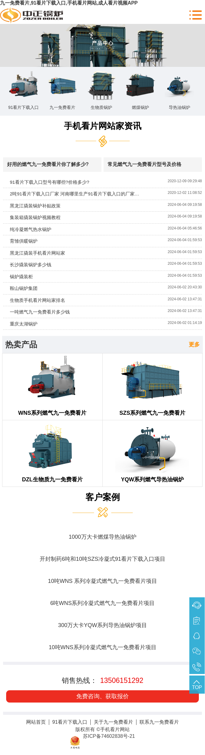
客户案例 (102, 497)
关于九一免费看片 (113, 722)
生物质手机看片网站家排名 (37, 300)
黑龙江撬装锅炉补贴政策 (35, 205)
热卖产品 (21, 344)
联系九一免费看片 (159, 722)
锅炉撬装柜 (21, 276)
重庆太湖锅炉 (23, 323)
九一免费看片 (62, 107)
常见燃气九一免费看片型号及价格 (144, 164)
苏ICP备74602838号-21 (109, 736)
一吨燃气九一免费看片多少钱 (40, 311)
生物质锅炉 (101, 107)
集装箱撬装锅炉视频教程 (35, 217)
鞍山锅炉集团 (23, 288)
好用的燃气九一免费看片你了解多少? (48, 164)
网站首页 (36, 722)
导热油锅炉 (179, 107)
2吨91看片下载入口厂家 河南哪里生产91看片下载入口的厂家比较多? (80, 193)
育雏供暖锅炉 (23, 241)
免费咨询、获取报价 (102, 696)
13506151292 (122, 680)
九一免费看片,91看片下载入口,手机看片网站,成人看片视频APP (69, 3)
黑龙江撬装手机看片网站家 (37, 253)
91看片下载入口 (23, 107)
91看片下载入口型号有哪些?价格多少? (49, 182)
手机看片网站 (115, 729)
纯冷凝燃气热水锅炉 (30, 229)
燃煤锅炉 (140, 107)
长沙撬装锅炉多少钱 (30, 264)
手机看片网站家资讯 (102, 126)
